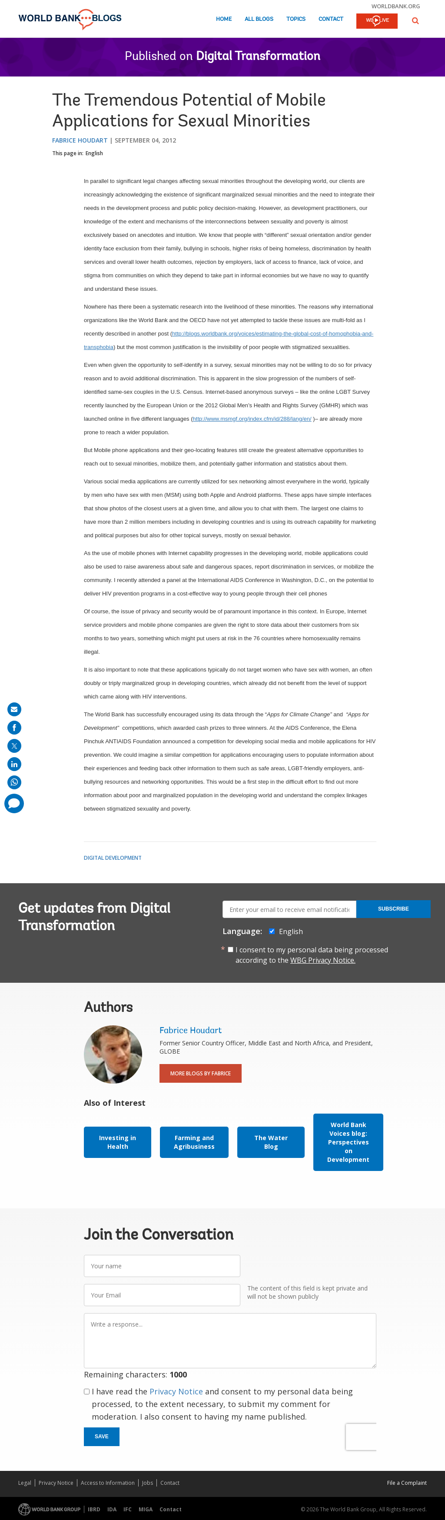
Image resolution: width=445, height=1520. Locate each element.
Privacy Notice (176, 1391)
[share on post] (14, 746)
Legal (24, 1483)
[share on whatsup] (14, 782)
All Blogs (259, 19)
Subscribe (393, 909)
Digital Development (113, 857)
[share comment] (14, 803)
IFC (127, 1509)
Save (102, 1437)
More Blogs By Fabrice (200, 1073)
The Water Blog (271, 1142)
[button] (415, 20)
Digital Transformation (258, 57)
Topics (296, 19)
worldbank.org (396, 6)
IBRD (94, 1509)
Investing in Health (117, 1142)
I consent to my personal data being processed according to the (312, 955)
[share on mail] (14, 709)
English (94, 153)
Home (224, 19)
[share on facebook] (14, 728)
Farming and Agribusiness (194, 1142)
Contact (331, 19)
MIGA (146, 1509)
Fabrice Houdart (80, 140)
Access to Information (108, 1483)
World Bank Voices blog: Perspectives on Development (348, 1142)
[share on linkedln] (14, 764)
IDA (111, 1509)
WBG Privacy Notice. (322, 960)
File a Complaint (407, 1483)
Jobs (147, 1483)
